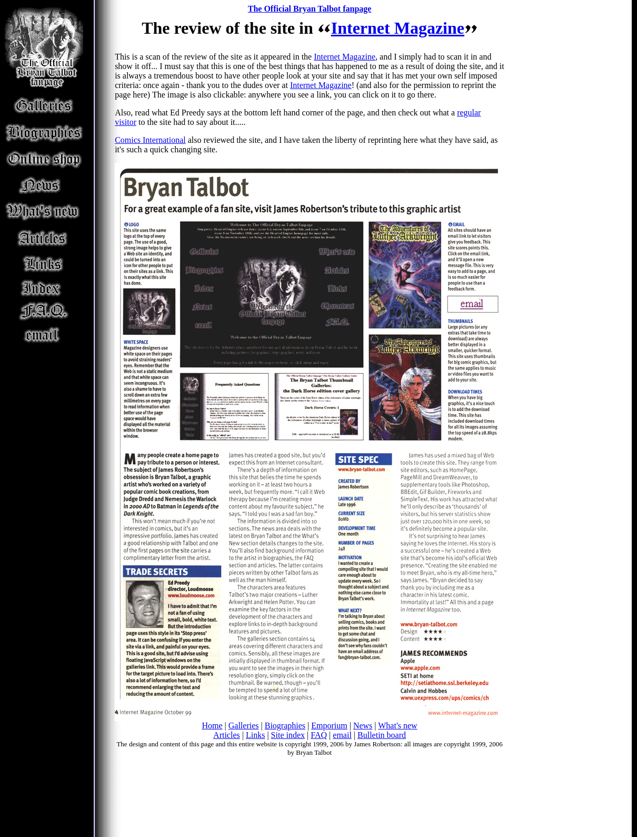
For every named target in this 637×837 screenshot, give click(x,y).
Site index (288, 735)
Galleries (243, 725)
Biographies (285, 725)
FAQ (319, 735)
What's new (397, 725)
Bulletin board (381, 735)
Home (212, 725)
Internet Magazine (397, 27)
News (362, 725)
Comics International (150, 139)
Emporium (329, 725)
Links (255, 735)
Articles (226, 735)
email (342, 735)
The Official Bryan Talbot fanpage (310, 8)
